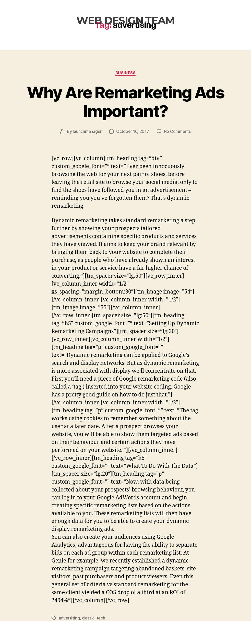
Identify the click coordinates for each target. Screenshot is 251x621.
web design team (125, 20)
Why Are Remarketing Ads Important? (125, 102)
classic (88, 617)
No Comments (177, 131)
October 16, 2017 (132, 131)
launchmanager (87, 131)
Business (125, 73)
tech (101, 617)
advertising (69, 617)
